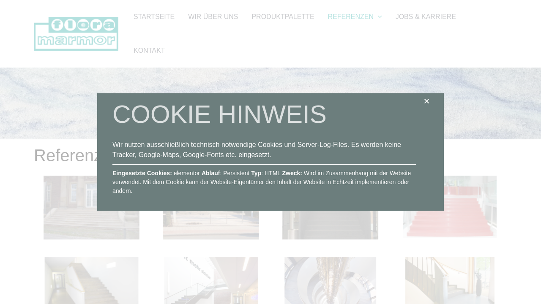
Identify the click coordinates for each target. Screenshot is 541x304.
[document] (270, 152)
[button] (427, 101)
